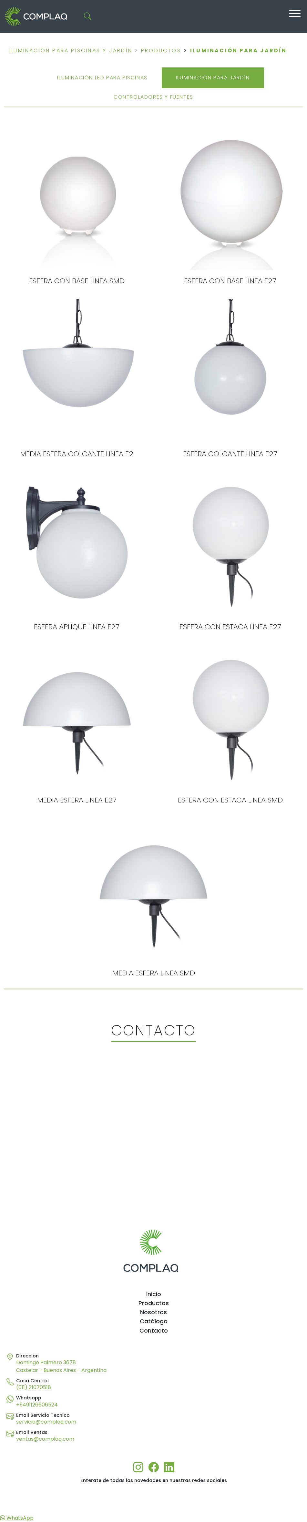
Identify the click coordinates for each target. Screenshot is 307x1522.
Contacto (153, 1331)
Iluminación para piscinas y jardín (70, 50)
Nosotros (153, 1312)
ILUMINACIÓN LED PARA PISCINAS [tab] (102, 77)
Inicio (153, 1294)
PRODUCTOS (161, 50)
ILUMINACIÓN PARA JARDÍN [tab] (213, 77)
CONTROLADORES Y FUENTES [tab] (153, 97)
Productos (153, 1303)
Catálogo (154, 1321)
